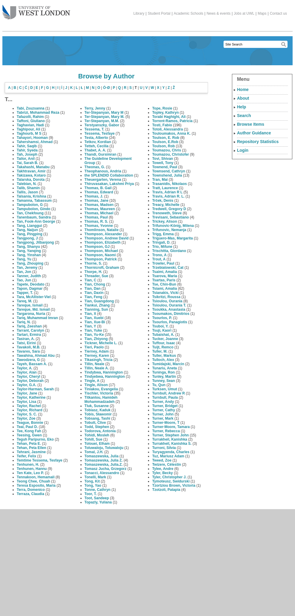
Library (138, 13)
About (243, 98)
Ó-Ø (106, 88)
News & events (218, 13)
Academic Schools (188, 13)
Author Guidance (254, 133)
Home (243, 89)
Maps (262, 13)
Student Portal (159, 13)
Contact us (278, 13)
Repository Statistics (258, 141)
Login (242, 150)
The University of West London (36, 9)
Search (244, 115)
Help (241, 106)
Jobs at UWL (244, 13)
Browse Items (250, 124)
